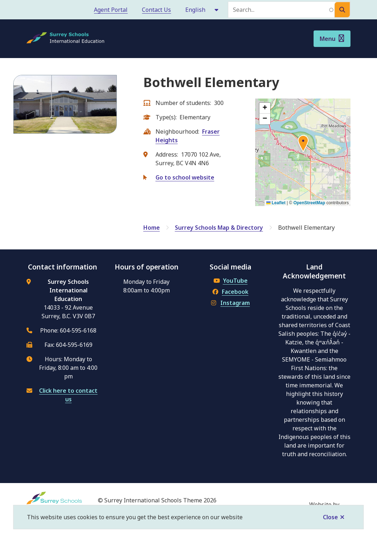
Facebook (230, 292)
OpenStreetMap (309, 202)
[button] (303, 145)
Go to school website (185, 177)
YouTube (231, 281)
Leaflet (276, 202)
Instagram (230, 303)
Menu (327, 39)
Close (330, 517)
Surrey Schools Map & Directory (219, 227)
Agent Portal (111, 10)
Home (151, 227)
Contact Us (156, 10)
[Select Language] (202, 9)
